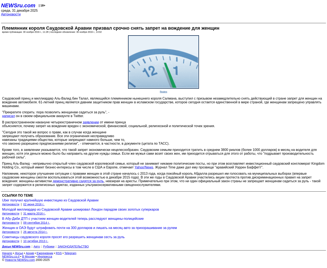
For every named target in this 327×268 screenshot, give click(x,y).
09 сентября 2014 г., (36, 222)
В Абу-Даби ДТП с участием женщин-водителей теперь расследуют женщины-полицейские (73, 218)
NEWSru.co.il (10, 256)
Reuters (163, 92)
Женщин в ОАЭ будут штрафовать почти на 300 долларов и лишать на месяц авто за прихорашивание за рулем (89, 228)
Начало (7, 253)
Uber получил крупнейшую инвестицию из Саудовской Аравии (50, 200)
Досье (19, 253)
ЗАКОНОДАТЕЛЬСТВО (73, 246)
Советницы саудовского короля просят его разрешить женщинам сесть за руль (63, 237)
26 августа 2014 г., (35, 232)
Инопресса (45, 256)
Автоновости (11, 14)
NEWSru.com (18, 5)
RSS (59, 253)
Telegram (70, 253)
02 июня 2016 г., (34, 204)
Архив (30, 253)
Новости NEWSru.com (20, 260)
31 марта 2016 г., (34, 213)
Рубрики (48, 246)
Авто (37, 246)
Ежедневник (45, 253)
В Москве (28, 256)
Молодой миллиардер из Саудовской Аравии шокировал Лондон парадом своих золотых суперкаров (80, 209)
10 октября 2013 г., (36, 241)
